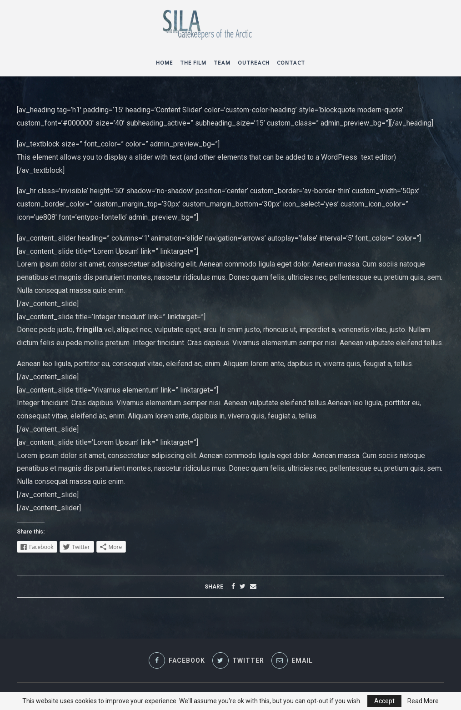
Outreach (254, 62)
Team (222, 62)
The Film (193, 62)
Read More (423, 701)
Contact (291, 62)
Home (164, 62)
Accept (384, 701)
